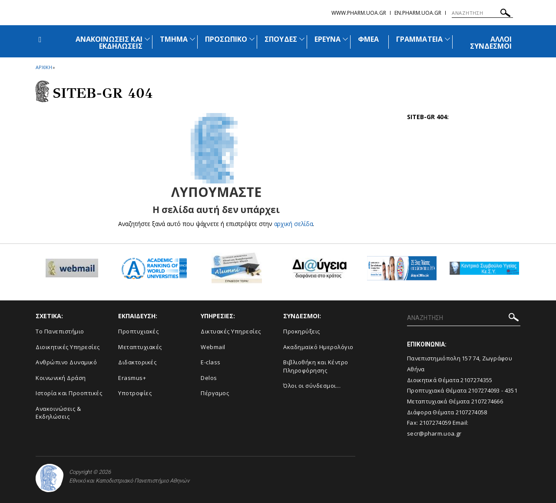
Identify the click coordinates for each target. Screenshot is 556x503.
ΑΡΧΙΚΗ (44, 67)
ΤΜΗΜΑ (174, 39)
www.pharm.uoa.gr (358, 13)
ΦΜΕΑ (368, 39)
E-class (211, 362)
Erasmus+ (132, 378)
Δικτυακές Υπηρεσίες (231, 331)
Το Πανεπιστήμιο (60, 331)
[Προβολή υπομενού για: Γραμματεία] (447, 39)
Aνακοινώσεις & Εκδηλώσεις (58, 413)
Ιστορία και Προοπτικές (69, 393)
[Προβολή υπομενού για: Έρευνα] (345, 39)
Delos (209, 378)
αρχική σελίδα (293, 224)
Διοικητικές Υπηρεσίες (68, 347)
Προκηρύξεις (301, 331)
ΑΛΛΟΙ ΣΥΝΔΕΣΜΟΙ (491, 42)
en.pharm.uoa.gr (417, 13)
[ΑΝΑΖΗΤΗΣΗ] (482, 13)
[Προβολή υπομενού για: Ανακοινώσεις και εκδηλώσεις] (147, 39)
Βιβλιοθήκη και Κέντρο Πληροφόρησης (315, 366)
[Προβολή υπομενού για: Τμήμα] (192, 39)
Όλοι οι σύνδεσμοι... (312, 386)
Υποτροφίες (135, 393)
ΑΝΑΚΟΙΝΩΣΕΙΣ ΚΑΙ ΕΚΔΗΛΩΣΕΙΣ (109, 42)
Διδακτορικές (137, 362)
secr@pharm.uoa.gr (434, 433)
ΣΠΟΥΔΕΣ (281, 39)
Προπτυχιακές (138, 331)
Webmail (213, 347)
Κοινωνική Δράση (61, 378)
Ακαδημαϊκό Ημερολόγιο (318, 347)
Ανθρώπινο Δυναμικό (66, 362)
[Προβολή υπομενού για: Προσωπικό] (252, 39)
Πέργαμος (215, 393)
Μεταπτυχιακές (140, 347)
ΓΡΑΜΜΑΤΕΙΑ (419, 39)
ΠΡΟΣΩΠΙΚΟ (226, 39)
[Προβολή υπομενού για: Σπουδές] (302, 39)
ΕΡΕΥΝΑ (327, 39)
